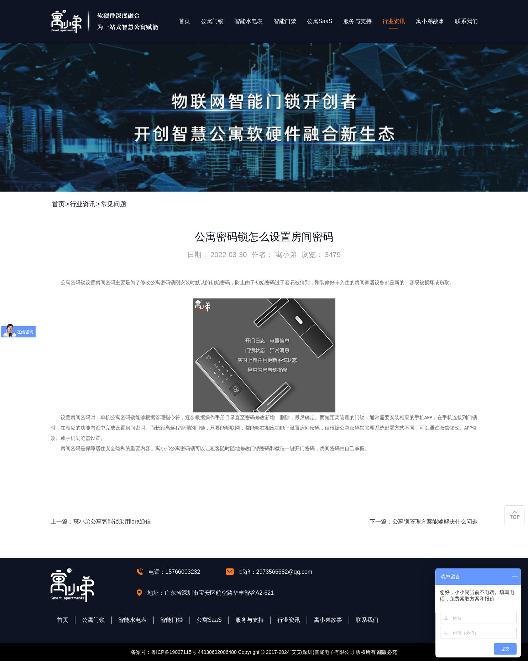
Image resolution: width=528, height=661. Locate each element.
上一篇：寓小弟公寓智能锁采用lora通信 (101, 522)
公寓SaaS (319, 21)
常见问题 (113, 204)
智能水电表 (248, 21)
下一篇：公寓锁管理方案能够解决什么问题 (424, 522)
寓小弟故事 (430, 21)
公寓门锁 (212, 21)
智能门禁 (284, 21)
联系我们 (466, 21)
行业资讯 (393, 21)
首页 (184, 21)
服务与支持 (357, 21)
